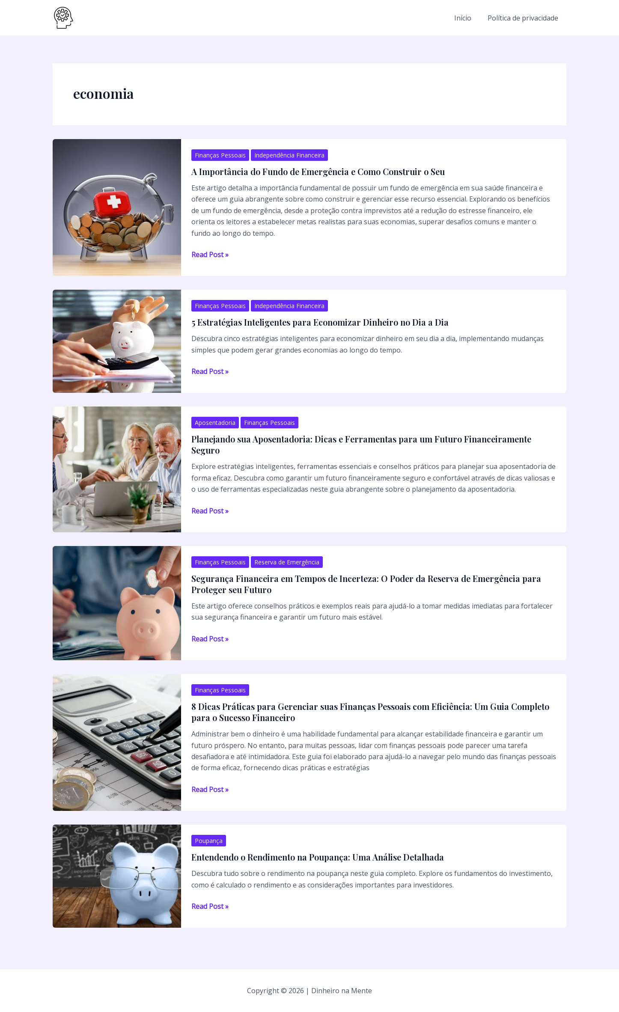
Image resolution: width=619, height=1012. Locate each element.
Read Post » (210, 254)
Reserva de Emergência (286, 562)
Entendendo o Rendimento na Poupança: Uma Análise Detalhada (317, 857)
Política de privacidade (524, 18)
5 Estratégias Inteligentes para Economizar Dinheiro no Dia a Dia (320, 322)
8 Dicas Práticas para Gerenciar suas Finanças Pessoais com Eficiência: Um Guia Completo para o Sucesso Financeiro (370, 711)
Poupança (209, 841)
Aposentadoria (215, 422)
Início (466, 18)
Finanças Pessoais (220, 155)
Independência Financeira (289, 155)
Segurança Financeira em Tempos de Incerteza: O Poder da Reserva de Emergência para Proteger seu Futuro (366, 584)
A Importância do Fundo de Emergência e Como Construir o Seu (318, 171)
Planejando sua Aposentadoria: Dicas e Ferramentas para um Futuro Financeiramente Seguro (361, 444)
